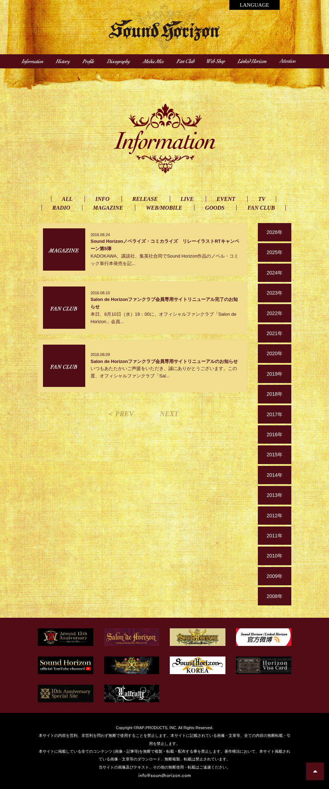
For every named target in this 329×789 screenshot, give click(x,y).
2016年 (275, 434)
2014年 (275, 475)
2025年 (275, 252)
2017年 (275, 414)
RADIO (61, 208)
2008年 (275, 596)
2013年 (275, 495)
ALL (67, 199)
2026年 (275, 232)
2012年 (275, 515)
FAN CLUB (261, 208)
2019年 (275, 374)
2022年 (275, 313)
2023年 (275, 293)
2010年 (275, 556)
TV (261, 199)
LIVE (187, 199)
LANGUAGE (254, 5)
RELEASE (145, 199)
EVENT (226, 199)
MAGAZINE (108, 208)
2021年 (275, 333)
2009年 (275, 576)
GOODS (214, 208)
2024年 (275, 273)
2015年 (275, 454)
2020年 (275, 353)
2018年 (275, 394)
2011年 (275, 535)
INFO (102, 199)
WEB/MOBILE (164, 208)
